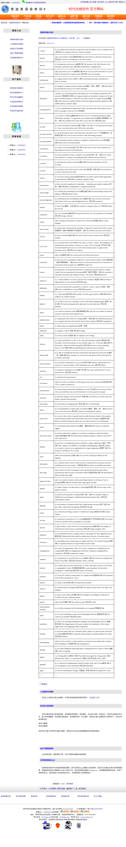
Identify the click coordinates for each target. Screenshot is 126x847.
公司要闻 (52, 789)
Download (74, 17)
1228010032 (15, 3)
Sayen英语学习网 (111, 2)
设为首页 (100, 2)
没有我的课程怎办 (16, 58)
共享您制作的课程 (16, 106)
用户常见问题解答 (16, 97)
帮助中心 (122, 2)
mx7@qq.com (46, 817)
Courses (62, 17)
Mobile (38, 17)
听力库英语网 (21, 796)
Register (86, 17)
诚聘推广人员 (71, 789)
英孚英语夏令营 (83, 796)
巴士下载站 (98, 796)
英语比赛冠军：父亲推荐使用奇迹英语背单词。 (68, 23)
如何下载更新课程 (16, 53)
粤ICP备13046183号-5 (95, 809)
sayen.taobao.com (87, 817)
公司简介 (43, 789)
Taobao (110, 17)
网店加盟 (61, 789)
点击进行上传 (94, 697)
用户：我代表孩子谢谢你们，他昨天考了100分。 (105, 23)
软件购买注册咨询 (16, 88)
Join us (98, 17)
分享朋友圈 (84, 2)
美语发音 (34, 796)
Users (49, 17)
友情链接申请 (6, 796)
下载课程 (86, 38)
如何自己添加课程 (16, 48)
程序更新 (70, 784)
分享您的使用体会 (16, 102)
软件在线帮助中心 (16, 93)
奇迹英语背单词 (14, 23)
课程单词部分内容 (16, 39)
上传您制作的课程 (16, 44)
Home (15, 17)
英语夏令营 (65, 796)
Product (27, 17)
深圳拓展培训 (51, 796)
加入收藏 (93, 2)
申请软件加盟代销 (16, 111)
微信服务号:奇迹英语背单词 (36, 3)
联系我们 (82, 789)
